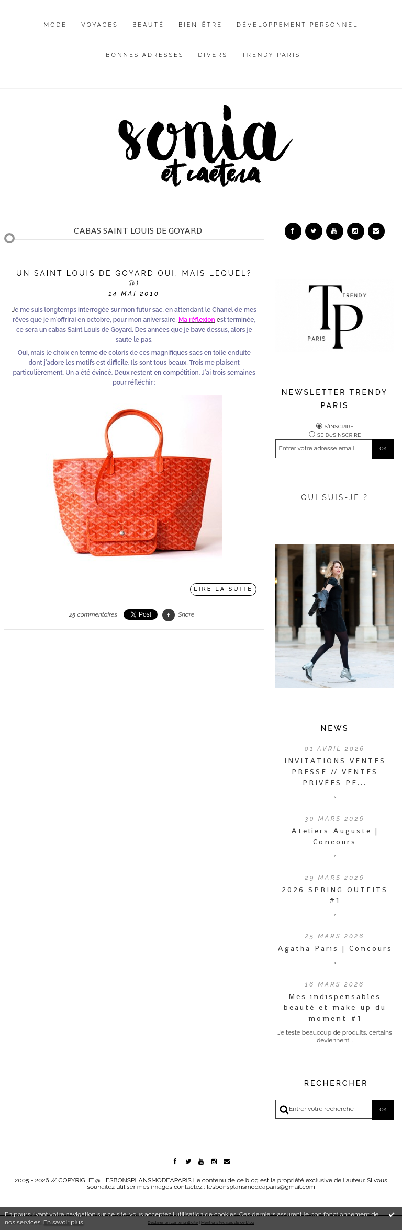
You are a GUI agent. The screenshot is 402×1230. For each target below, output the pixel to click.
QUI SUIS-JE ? (334, 497)
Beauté (148, 24)
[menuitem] (55, 33)
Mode (56, 24)
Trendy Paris (271, 55)
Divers (213, 55)
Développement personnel (297, 24)
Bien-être (200, 24)
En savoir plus (63, 1222)
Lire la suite (223, 589)
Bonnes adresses (145, 55)
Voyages (99, 24)
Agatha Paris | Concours (335, 948)
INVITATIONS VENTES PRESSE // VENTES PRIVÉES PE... (335, 771)
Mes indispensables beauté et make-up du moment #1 (335, 1007)
